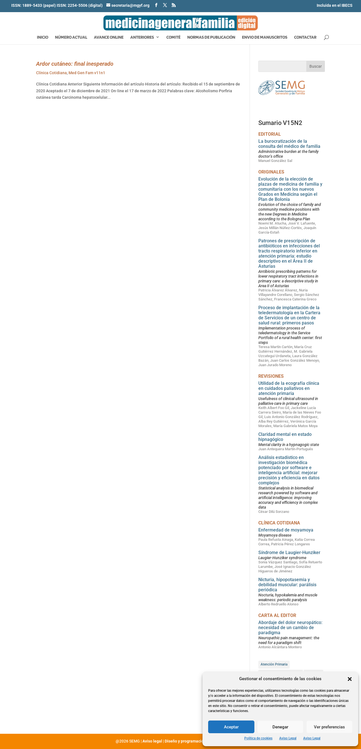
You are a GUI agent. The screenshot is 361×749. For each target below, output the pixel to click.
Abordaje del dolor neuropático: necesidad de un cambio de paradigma (290, 627)
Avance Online (109, 37)
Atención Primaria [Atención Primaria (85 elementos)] (274, 664)
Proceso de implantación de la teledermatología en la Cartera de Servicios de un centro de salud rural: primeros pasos (289, 315)
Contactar (305, 37)
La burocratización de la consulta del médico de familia (289, 144)
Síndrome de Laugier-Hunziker (289, 552)
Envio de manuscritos (264, 37)
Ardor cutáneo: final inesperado (74, 63)
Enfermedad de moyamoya (285, 530)
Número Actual (71, 37)
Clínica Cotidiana (51, 73)
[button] (350, 679)
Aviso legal (152, 741)
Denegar (280, 727)
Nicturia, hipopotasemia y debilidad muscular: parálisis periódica (287, 584)
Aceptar (231, 727)
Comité (173, 37)
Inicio (42, 37)
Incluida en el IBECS (335, 5)
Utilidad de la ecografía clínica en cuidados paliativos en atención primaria (288, 388)
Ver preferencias (329, 727)
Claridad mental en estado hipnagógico (285, 437)
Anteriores (142, 37)
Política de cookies (258, 738)
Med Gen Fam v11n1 (87, 73)
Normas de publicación (211, 37)
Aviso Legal (287, 738)
